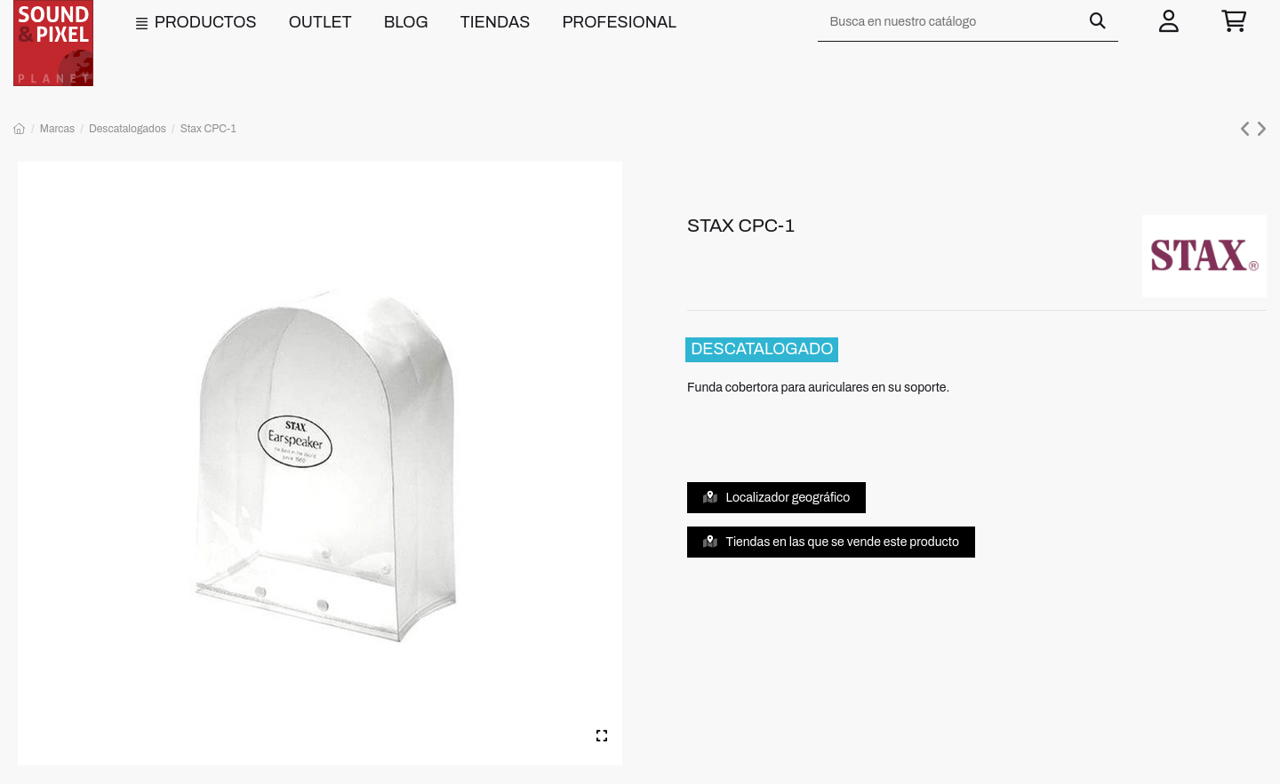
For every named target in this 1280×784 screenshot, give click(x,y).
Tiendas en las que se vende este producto (831, 542)
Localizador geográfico (777, 497)
